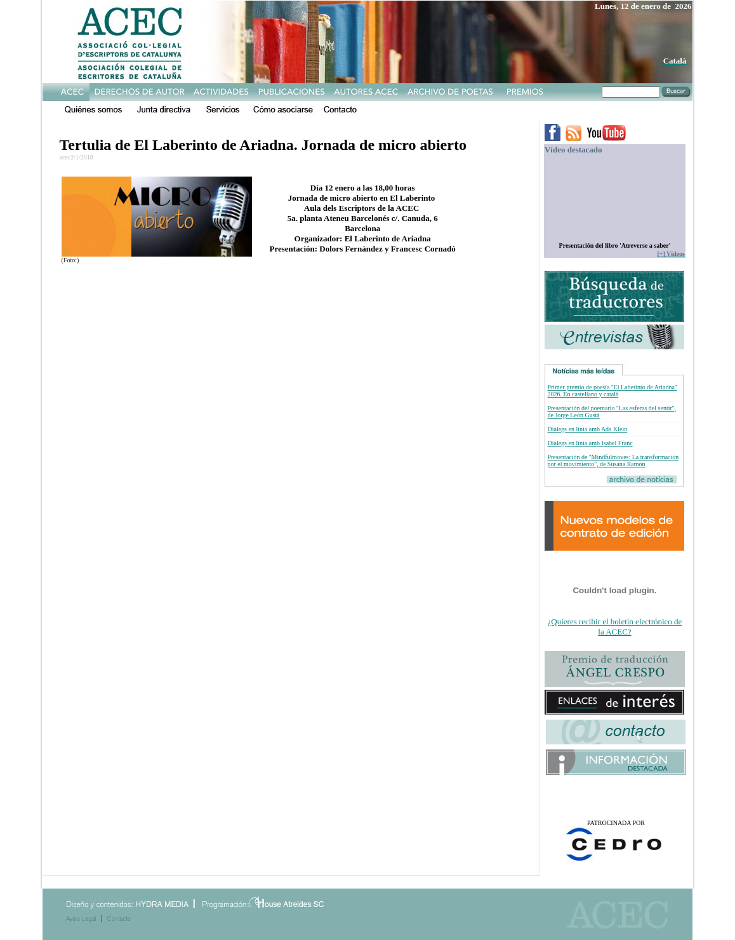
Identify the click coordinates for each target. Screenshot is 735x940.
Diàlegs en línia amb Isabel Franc (589, 443)
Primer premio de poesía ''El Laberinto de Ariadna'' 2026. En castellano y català (612, 391)
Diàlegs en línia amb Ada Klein (587, 429)
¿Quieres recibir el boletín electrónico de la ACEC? (615, 626)
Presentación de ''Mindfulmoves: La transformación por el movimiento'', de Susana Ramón (613, 460)
